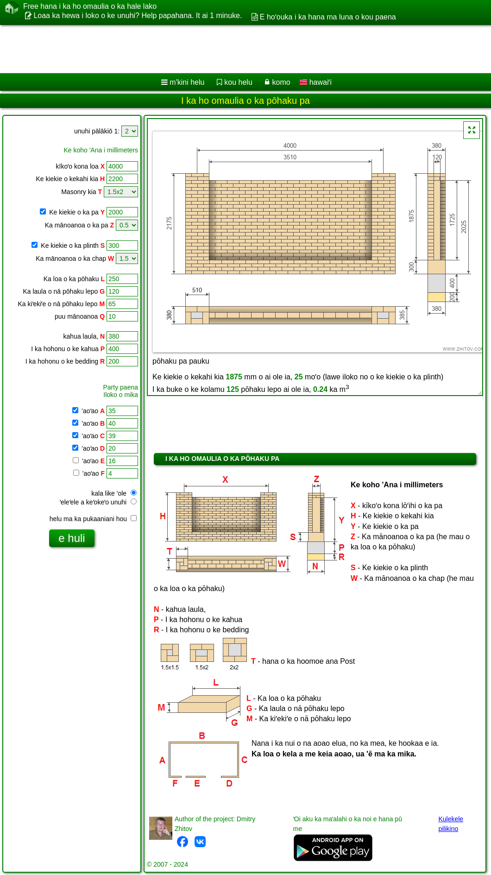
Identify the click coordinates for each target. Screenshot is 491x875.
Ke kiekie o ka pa (77, 212)
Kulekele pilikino (450, 823)
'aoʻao (92, 411)
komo (281, 82)
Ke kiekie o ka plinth (73, 245)
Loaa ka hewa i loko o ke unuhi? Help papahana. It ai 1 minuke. (137, 15)
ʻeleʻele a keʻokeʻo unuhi (98, 502)
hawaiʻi (316, 82)
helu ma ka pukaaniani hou (93, 518)
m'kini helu (187, 82)
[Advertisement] (236, 49)
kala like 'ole (114, 493)
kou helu (238, 82)
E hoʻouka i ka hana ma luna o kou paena (328, 17)
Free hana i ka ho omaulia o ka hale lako (90, 6)
